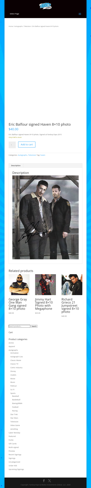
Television (27, 26)
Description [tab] (15, 165)
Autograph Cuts (16, 356)
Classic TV (14, 364)
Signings (12, 458)
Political (13, 386)
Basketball (16, 400)
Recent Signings (15, 454)
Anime (11, 343)
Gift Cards (13, 443)
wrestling (14, 429)
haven (42, 155)
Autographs (18, 26)
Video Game (15, 425)
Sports (13, 393)
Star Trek (14, 414)
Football (15, 407)
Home (11, 26)
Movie (12, 378)
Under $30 (13, 465)
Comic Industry (16, 367)
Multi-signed (14, 447)
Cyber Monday (14, 433)
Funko (11, 440)
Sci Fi (12, 389)
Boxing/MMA (17, 403)
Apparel (12, 346)
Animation (14, 353)
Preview (12, 451)
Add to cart (27, 144)
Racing (15, 411)
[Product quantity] (12, 145)
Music (12, 382)
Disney (13, 371)
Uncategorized (14, 462)
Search (34, 326)
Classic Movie (15, 360)
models (13, 375)
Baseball (15, 396)
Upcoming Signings (16, 469)
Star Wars (14, 418)
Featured (12, 436)
